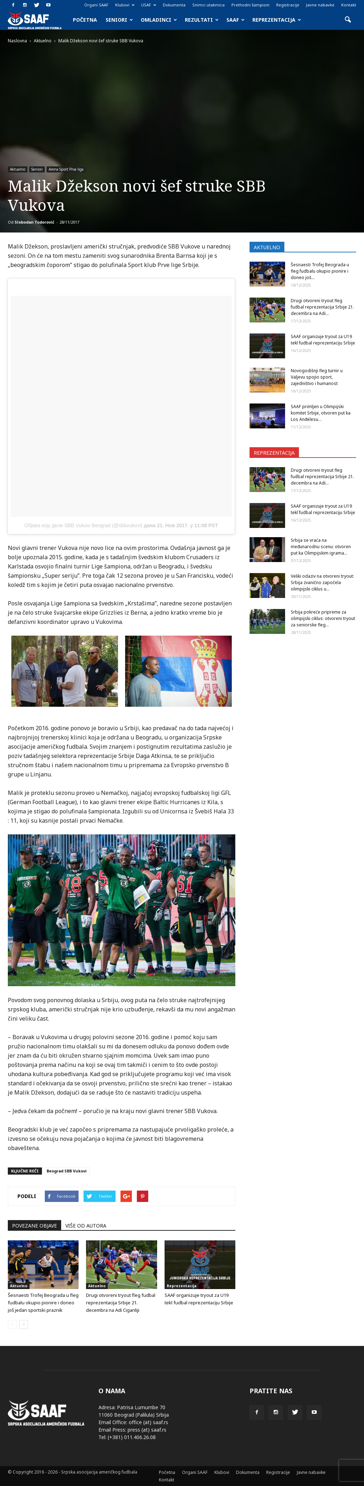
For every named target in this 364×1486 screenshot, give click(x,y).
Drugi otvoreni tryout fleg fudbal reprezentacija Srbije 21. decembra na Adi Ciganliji (120, 1302)
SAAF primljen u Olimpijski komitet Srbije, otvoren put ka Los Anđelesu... (320, 412)
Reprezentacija (276, 19)
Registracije (287, 4)
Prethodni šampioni (250, 4)
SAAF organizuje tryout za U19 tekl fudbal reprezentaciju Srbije (323, 339)
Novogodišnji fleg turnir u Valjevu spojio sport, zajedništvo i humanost (317, 377)
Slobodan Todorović (34, 222)
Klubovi (124, 4)
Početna (85, 19)
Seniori (119, 19)
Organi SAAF (96, 4)
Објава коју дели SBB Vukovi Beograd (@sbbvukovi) (84, 525)
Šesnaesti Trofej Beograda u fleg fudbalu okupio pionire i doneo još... (320, 271)
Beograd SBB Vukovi (67, 1171)
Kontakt (348, 4)
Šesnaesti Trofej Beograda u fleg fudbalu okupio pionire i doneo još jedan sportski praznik (43, 1302)
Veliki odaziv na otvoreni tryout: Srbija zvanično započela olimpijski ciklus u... (322, 582)
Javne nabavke (320, 4)
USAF (148, 4)
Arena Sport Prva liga (66, 169)
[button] (347, 19)
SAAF (235, 19)
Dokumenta (174, 4)
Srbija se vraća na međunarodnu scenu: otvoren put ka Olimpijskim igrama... (321, 546)
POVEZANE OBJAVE (34, 1225)
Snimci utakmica (208, 4)
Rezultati (202, 19)
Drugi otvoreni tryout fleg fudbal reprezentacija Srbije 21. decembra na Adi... (322, 307)
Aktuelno (17, 169)
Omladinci (159, 19)
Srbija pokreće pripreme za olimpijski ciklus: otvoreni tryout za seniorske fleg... (323, 618)
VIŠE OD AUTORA (85, 1225)
